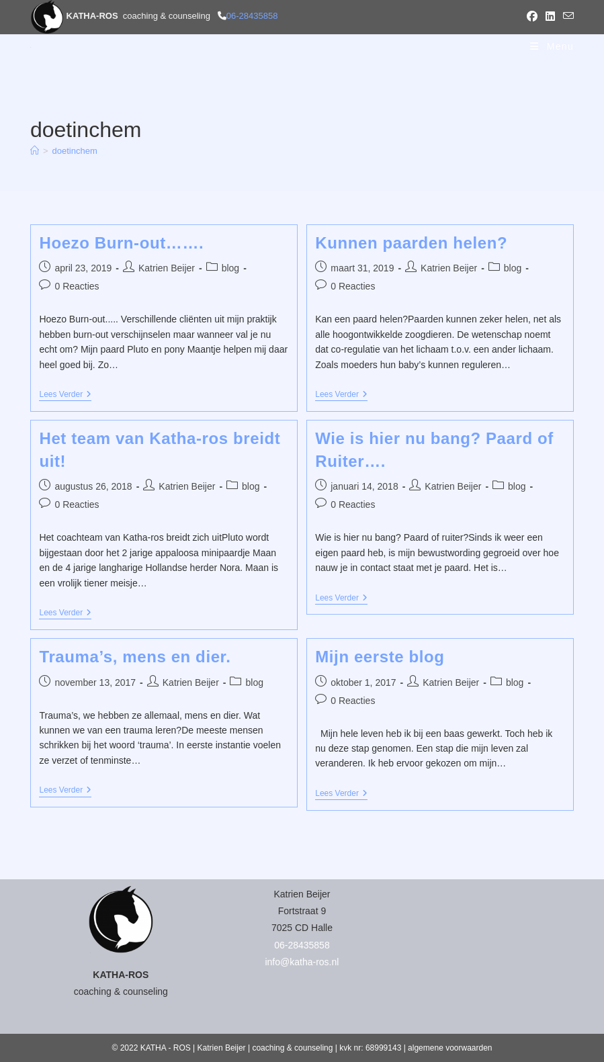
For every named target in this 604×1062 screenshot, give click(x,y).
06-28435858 (252, 16)
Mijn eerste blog (379, 657)
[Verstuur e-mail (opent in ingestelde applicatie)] (566, 17)
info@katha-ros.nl (302, 962)
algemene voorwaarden (450, 1048)
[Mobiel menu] (552, 46)
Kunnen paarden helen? (411, 243)
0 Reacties (76, 286)
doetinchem (74, 151)
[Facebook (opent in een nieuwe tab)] (532, 17)
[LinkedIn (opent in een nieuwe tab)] (550, 17)
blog (230, 268)
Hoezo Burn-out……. (121, 243)
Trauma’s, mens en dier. (134, 657)
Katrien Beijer (166, 268)
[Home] (34, 151)
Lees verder (65, 395)
